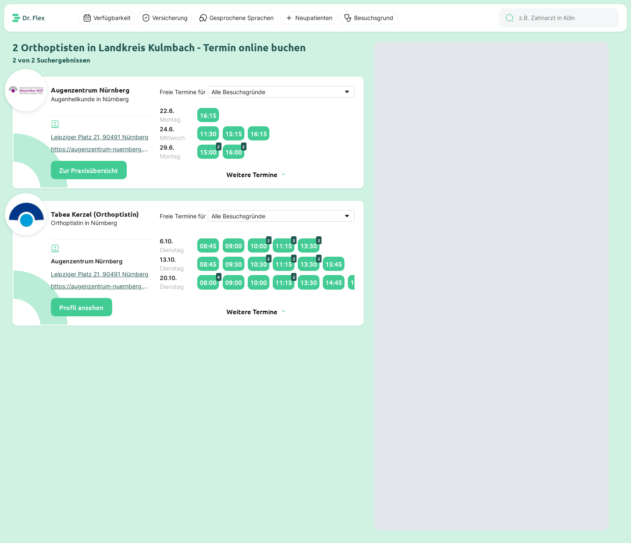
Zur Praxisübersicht (88, 170)
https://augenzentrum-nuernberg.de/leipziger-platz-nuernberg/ (101, 149)
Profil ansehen (81, 307)
